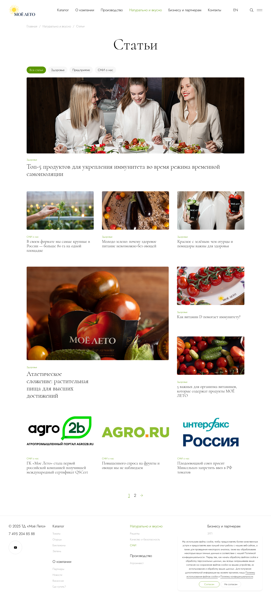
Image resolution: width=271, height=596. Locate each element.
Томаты (56, 534)
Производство (112, 10)
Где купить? (59, 587)
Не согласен (230, 584)
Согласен (209, 584)
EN (235, 10)
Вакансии (58, 581)
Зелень (57, 551)
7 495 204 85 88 (22, 533)
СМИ (133, 545)
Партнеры (58, 569)
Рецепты (135, 534)
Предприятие (81, 70)
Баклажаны (59, 545)
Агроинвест (136, 563)
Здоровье (57, 70)
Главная (32, 26)
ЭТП (209, 534)
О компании (84, 10)
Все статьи (36, 70)
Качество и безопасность (145, 539)
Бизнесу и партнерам (184, 10)
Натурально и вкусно (145, 10)
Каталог (63, 10)
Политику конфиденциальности (236, 576)
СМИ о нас (105, 70)
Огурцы (57, 539)
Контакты (214, 10)
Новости (57, 575)
